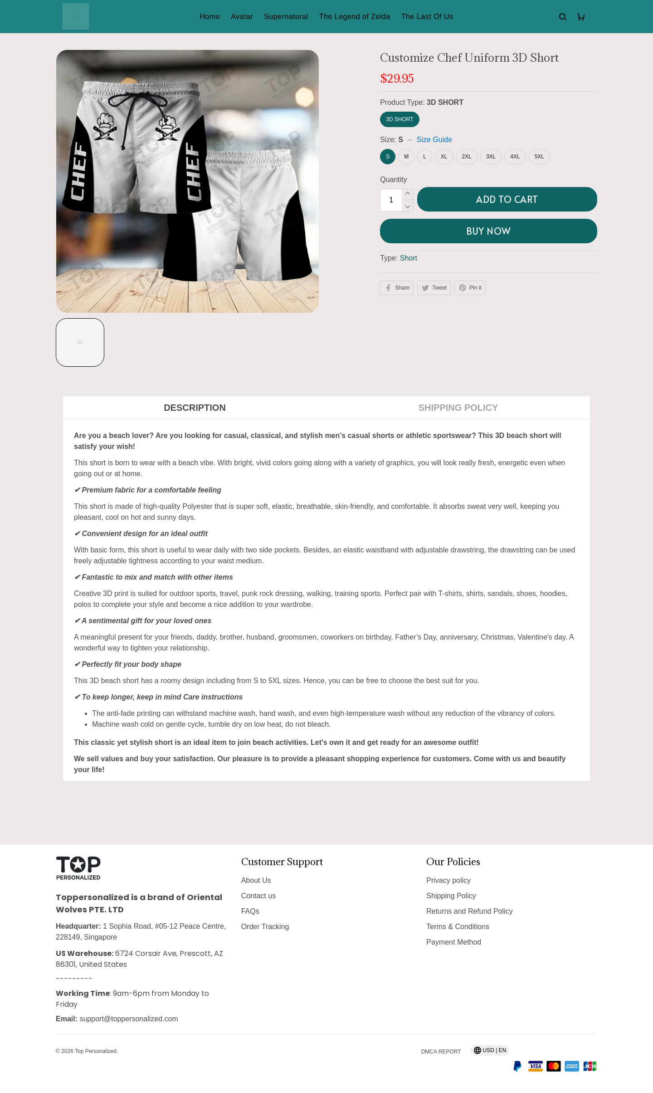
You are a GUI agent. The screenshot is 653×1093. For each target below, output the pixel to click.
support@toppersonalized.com (128, 1019)
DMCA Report (441, 1052)
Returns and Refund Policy (469, 911)
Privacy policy (448, 880)
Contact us (258, 896)
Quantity (393, 179)
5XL (539, 156)
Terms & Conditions (457, 927)
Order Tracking (265, 927)
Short (408, 258)
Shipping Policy (451, 896)
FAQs (250, 911)
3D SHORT (445, 102)
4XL (515, 156)
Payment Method (453, 942)
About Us (256, 880)
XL (444, 156)
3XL (491, 156)
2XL (467, 156)
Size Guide (434, 139)
